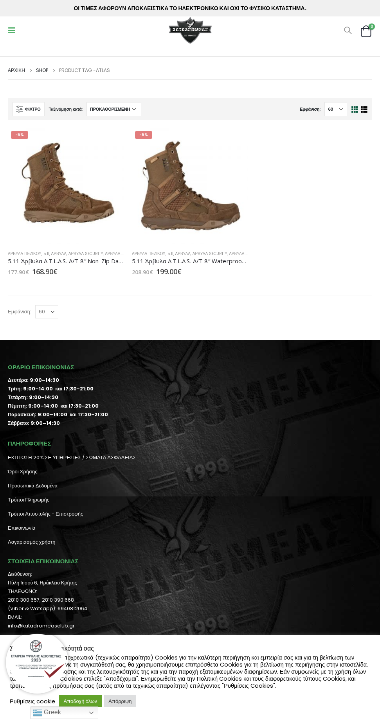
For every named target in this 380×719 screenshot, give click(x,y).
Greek (47, 712)
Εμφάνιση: (310, 109)
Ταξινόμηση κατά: (66, 109)
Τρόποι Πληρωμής (28, 499)
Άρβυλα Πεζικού (24, 254)
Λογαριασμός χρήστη (32, 542)
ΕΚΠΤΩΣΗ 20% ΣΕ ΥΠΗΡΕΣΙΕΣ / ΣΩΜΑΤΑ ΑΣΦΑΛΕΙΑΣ (72, 457)
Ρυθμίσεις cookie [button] (32, 701)
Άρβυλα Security (85, 254)
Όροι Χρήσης (22, 471)
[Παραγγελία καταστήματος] (113, 109)
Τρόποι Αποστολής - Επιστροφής (45, 514)
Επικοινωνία (22, 528)
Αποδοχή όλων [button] (80, 701)
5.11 (46, 254)
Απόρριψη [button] (119, 701)
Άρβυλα (59, 254)
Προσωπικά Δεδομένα (33, 485)
